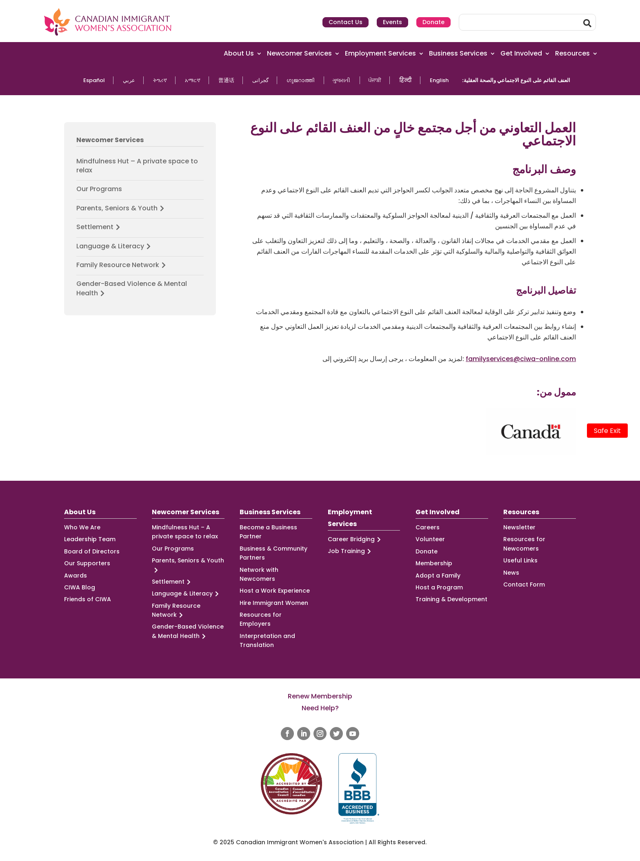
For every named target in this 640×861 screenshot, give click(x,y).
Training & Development (451, 599)
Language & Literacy (114, 246)
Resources (572, 53)
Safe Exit (607, 430)
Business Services (458, 53)
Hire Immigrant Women (274, 603)
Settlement (99, 227)
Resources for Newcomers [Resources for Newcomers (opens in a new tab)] (524, 543)
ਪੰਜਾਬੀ (374, 80)
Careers (428, 527)
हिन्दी (405, 80)
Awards (75, 575)
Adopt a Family (438, 575)
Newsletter (519, 527)
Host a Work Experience (275, 591)
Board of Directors (92, 551)
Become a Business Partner (268, 531)
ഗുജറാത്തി (300, 80)
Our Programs (99, 189)
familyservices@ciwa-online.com (521, 359)
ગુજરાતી (341, 80)
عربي (129, 80)
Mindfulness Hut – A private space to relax (137, 166)
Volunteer (430, 539)
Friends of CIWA (87, 599)
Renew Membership (320, 696)
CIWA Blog (79, 587)
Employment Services (380, 53)
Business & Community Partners (273, 553)
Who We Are (82, 527)
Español (94, 80)
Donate (433, 22)
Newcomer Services (299, 53)
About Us (239, 53)
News (511, 573)
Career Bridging (355, 539)
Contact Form (524, 584)
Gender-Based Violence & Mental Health (131, 288)
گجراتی (260, 80)
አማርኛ (192, 80)
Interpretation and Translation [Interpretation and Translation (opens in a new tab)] (267, 640)
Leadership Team (90, 539)
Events (392, 22)
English (439, 80)
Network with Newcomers (259, 574)
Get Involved (521, 53)
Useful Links (520, 560)
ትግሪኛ (160, 80)
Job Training (350, 551)
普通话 (226, 80)
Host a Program (439, 587)
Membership (434, 563)
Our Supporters (87, 563)
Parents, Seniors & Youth (121, 208)
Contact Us (345, 22)
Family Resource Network (122, 265)
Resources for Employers (261, 619)
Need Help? (320, 708)
